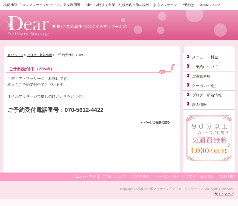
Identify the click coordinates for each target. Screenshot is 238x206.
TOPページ (15, 55)
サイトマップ (224, 193)
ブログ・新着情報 (39, 55)
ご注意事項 (201, 76)
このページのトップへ (158, 123)
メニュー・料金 (205, 57)
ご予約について (205, 67)
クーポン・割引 (205, 86)
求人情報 (199, 104)
